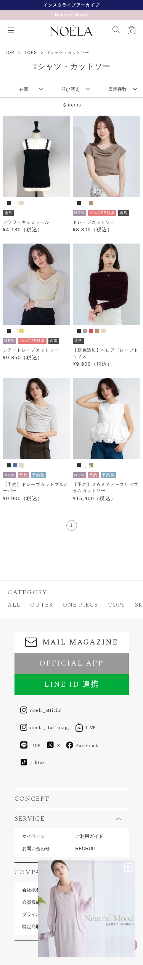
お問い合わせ (36, 848)
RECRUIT (86, 848)
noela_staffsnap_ (45, 727)
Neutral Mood (71, 14)
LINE (30, 745)
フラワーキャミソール (26, 222)
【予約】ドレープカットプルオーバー (36, 487)
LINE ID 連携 (71, 684)
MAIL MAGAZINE (71, 642)
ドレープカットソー (94, 222)
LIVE (86, 727)
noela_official (41, 710)
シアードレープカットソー (31, 350)
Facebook (82, 745)
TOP (9, 53)
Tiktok (32, 762)
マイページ (33, 836)
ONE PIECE (80, 605)
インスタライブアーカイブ (71, 4)
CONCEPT (32, 799)
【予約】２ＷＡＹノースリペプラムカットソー (105, 487)
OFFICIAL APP (71, 663)
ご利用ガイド (89, 836)
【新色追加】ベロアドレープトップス (105, 353)
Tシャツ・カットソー (68, 53)
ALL (14, 605)
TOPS (30, 53)
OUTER (41, 605)
